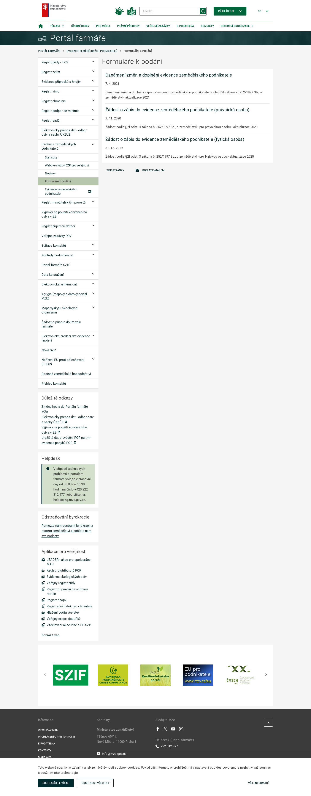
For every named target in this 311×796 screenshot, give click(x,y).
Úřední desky (80, 26)
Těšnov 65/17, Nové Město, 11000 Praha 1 (116, 739)
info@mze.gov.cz (111, 754)
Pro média (103, 26)
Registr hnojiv (56, 600)
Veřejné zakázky (158, 26)
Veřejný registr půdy (61, 583)
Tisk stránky (115, 170)
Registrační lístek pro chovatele (69, 606)
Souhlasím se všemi (56, 783)
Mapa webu (45, 757)
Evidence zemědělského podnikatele (68, 191)
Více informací (258, 783)
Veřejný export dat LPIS (63, 619)
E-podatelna (185, 26)
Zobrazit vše (50, 635)
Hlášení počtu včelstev (63, 612)
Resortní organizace (235, 26)
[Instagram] (181, 730)
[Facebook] (158, 730)
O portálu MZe (48, 729)
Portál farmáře (49, 51)
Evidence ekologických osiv (67, 577)
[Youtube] (173, 730)
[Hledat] (173, 11)
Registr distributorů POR (64, 570)
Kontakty (207, 26)
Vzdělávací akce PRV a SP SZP (69, 625)
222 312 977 (167, 746)
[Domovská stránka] (40, 26)
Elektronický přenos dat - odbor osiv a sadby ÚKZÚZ (67, 419)
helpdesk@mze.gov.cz (69, 500)
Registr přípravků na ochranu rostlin (67, 591)
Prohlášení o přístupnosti (56, 736)
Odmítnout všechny (95, 783)
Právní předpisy (128, 26)
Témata (55, 26)
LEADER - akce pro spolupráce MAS (68, 562)
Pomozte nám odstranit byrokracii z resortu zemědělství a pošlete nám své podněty (67, 531)
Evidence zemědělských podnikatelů (92, 51)
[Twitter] (165, 730)
